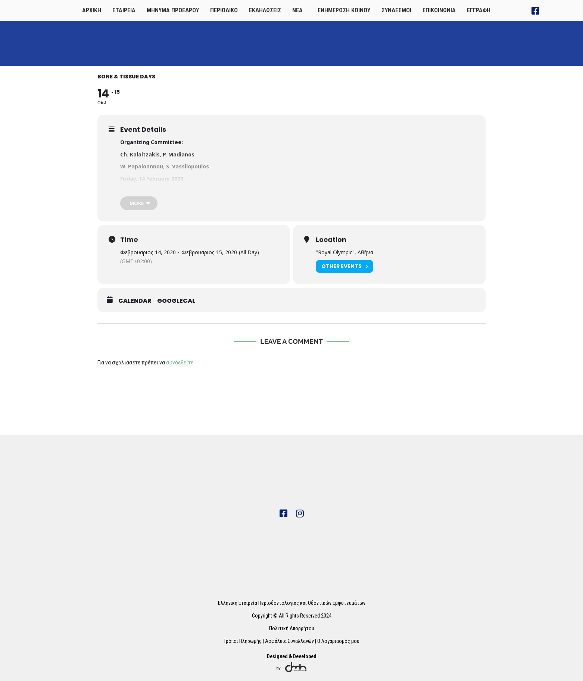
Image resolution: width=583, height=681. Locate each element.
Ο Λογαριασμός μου (338, 641)
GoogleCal (176, 301)
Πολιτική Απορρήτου (291, 628)
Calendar (135, 301)
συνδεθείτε (179, 363)
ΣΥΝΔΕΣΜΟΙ (396, 10)
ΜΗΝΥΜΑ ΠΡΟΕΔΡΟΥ (173, 10)
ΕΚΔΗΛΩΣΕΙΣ (265, 10)
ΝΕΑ (297, 10)
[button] (299, 10)
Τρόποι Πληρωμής (243, 641)
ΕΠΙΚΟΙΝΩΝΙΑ (439, 10)
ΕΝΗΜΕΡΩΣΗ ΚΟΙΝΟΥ (344, 10)
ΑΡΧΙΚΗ (91, 10)
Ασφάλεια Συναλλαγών (289, 641)
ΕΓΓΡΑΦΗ (478, 10)
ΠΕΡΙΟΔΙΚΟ (224, 10)
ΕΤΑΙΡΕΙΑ (123, 10)
